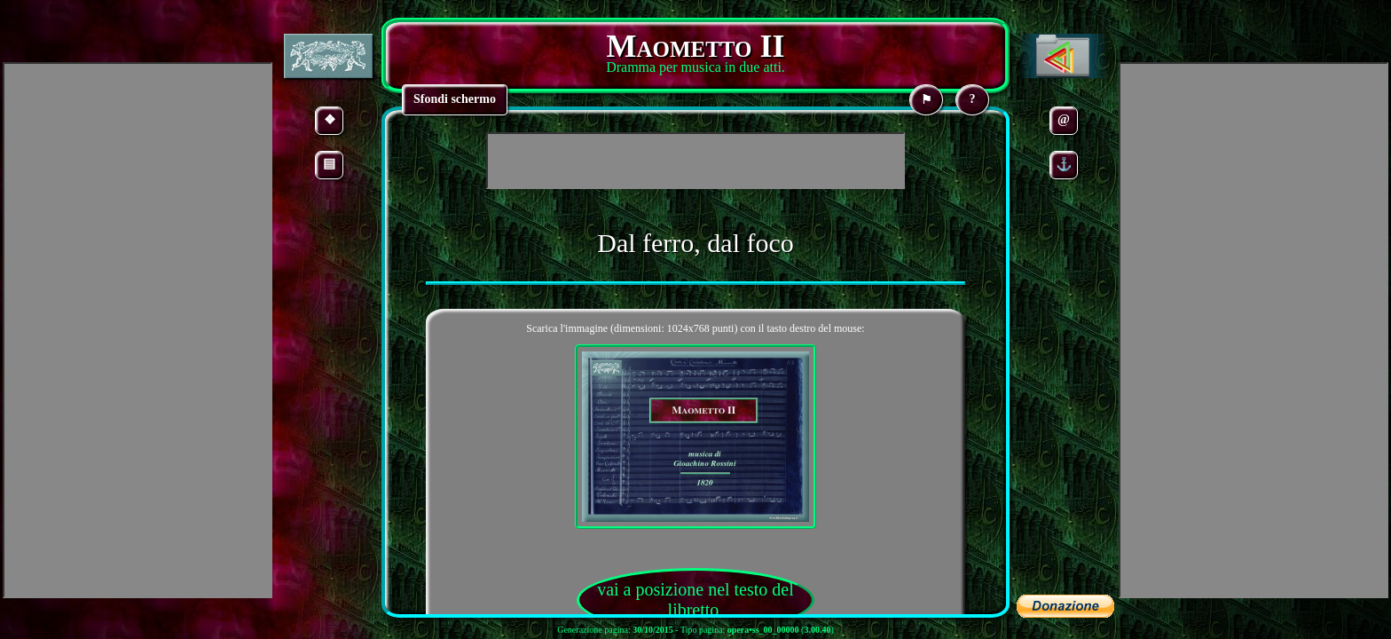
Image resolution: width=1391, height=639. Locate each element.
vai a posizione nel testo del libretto (695, 599)
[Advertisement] (695, 160)
